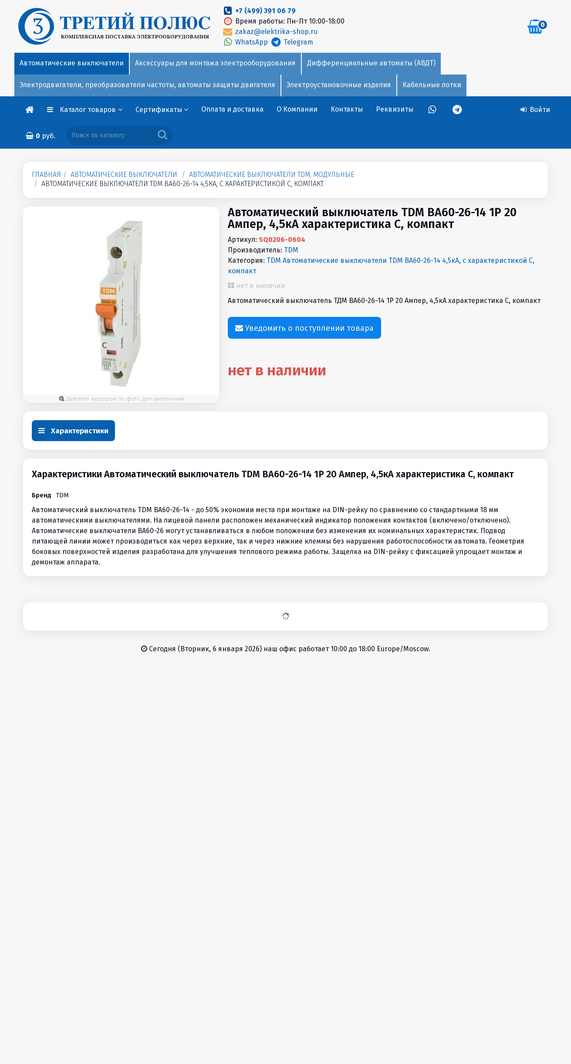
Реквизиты (394, 109)
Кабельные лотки (431, 85)
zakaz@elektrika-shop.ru (270, 31)
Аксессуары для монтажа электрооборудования (215, 63)
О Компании (297, 109)
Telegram (291, 42)
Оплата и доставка (232, 109)
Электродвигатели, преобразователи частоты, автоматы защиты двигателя (147, 85)
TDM (291, 250)
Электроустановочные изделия (339, 85)
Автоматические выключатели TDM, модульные (271, 174)
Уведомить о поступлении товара (304, 328)
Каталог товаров (91, 109)
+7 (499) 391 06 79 (265, 11)
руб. (40, 136)
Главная (46, 174)
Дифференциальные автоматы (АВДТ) (371, 63)
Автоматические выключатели (72, 63)
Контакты (347, 109)
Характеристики (73, 430)
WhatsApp (246, 42)
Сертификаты (161, 109)
